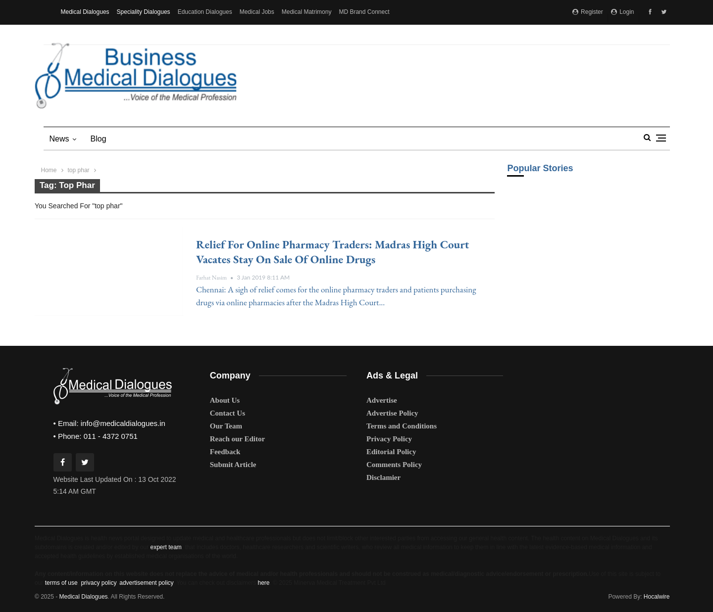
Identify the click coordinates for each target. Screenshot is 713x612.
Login (622, 11)
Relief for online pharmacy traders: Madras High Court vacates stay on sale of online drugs (332, 252)
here (263, 582)
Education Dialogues (205, 11)
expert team (165, 547)
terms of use (61, 582)
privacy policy (98, 582)
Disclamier (383, 477)
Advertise (381, 400)
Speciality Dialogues (143, 11)
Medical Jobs (257, 11)
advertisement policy (146, 582)
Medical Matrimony (307, 11)
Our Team (226, 426)
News (59, 139)
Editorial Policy (391, 452)
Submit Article (233, 465)
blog (98, 139)
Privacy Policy (389, 439)
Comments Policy (394, 465)
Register (587, 11)
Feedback (225, 452)
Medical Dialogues (85, 11)
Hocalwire (657, 596)
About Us (225, 400)
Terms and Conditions (401, 426)
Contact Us (227, 413)
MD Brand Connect (364, 11)
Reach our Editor (237, 439)
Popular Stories (540, 168)
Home (49, 170)
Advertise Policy (392, 413)
